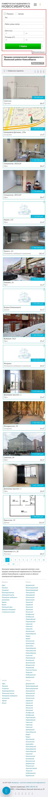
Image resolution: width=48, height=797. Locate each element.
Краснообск (29, 646)
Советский (29, 624)
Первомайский (30, 619)
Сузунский (29, 655)
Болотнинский (30, 663)
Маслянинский (30, 658)
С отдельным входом (8, 612)
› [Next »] (17, 564)
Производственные (8, 592)
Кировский (29, 602)
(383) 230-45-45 (32, 787)
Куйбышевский (30, 675)
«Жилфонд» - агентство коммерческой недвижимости (28, 782)
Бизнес (4, 604)
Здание (4, 602)
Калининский (30, 597)
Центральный (30, 631)
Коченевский (30, 660)
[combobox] (24, 27)
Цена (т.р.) (8, 31)
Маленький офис (7, 607)
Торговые (5, 588)
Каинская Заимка (31, 670)
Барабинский (30, 677)
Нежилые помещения (8, 609)
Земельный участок (8, 595)
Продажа (10, 14)
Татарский (29, 672)
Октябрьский (30, 614)
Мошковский (30, 667)
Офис (3, 585)
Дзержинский (30, 585)
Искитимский (30, 641)
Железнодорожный (32, 588)
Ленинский (29, 607)
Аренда (21, 14)
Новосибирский (31, 634)
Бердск (28, 636)
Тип (6, 17)
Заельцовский (30, 592)
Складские (5, 590)
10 (43, 560)
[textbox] (5, 26)
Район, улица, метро (12, 24)
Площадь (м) (10, 37)
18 (13, 564)
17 (8, 564)
